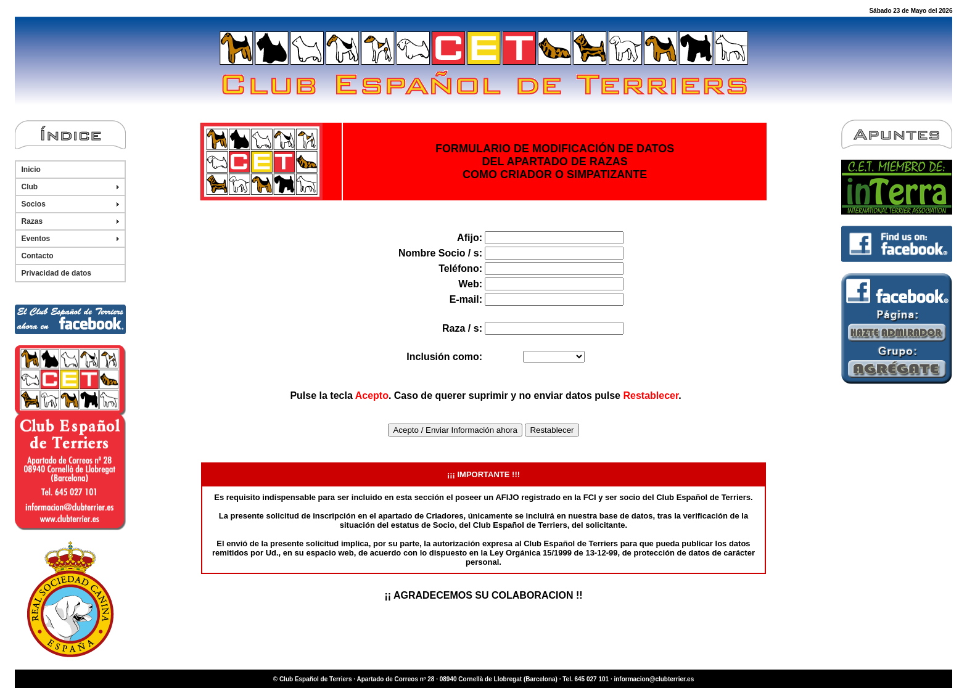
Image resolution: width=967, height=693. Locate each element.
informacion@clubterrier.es (654, 679)
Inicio (31, 169)
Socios (34, 204)
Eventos (36, 238)
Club (30, 186)
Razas (32, 221)
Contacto (38, 256)
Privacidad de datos (56, 273)
